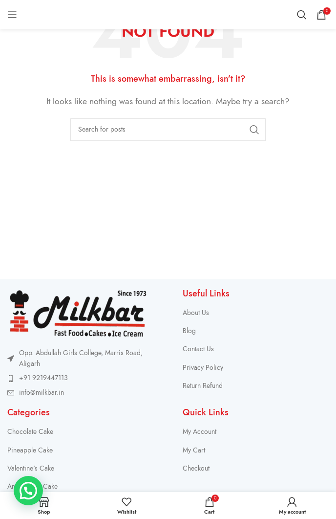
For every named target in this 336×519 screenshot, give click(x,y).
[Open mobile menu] (12, 14)
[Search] (302, 14)
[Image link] (78, 312)
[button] (28, 490)
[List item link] (85, 378)
